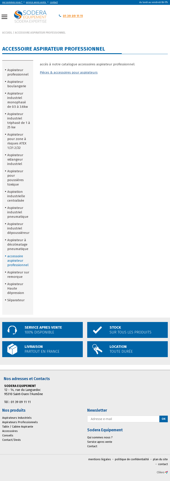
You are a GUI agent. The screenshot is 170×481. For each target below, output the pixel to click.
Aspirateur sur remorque (18, 274)
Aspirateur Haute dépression (15, 288)
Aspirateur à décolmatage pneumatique (17, 244)
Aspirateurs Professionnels (20, 422)
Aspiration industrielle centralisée (16, 196)
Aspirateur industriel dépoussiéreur (18, 228)
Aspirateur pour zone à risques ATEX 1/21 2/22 (16, 141)
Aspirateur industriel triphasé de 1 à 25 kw (18, 120)
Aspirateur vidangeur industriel (15, 159)
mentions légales (99, 459)
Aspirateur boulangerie (16, 84)
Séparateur (16, 300)
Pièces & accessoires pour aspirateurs (69, 72)
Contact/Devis (11, 439)
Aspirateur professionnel (18, 72)
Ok (164, 419)
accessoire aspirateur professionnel (40, 32)
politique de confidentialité (132, 459)
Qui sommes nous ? (100, 437)
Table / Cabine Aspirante (17, 426)
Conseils (7, 435)
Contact (92, 446)
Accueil (7, 32)
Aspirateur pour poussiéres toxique (15, 177)
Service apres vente (99, 441)
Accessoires (10, 431)
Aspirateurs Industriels (17, 417)
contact (163, 464)
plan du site (160, 459)
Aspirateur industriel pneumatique (17, 212)
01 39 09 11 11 (73, 16)
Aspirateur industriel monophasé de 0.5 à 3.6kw (17, 100)
